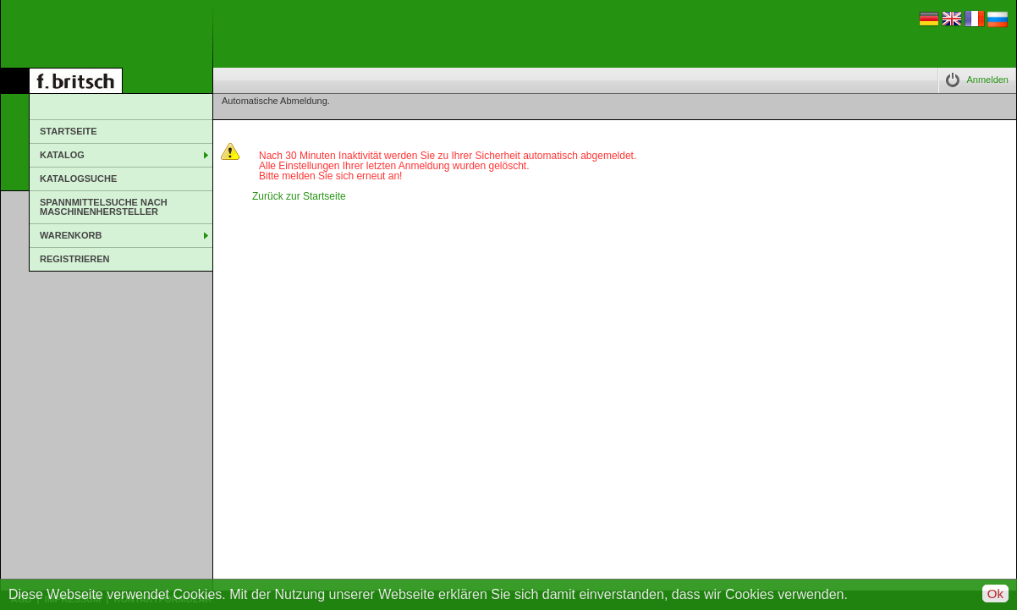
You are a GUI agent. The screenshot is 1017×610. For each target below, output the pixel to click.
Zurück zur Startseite (299, 196)
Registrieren (75, 259)
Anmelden (987, 79)
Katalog (62, 155)
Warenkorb (71, 235)
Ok (995, 593)
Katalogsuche (78, 178)
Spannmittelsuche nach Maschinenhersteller (104, 207)
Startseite (68, 131)
